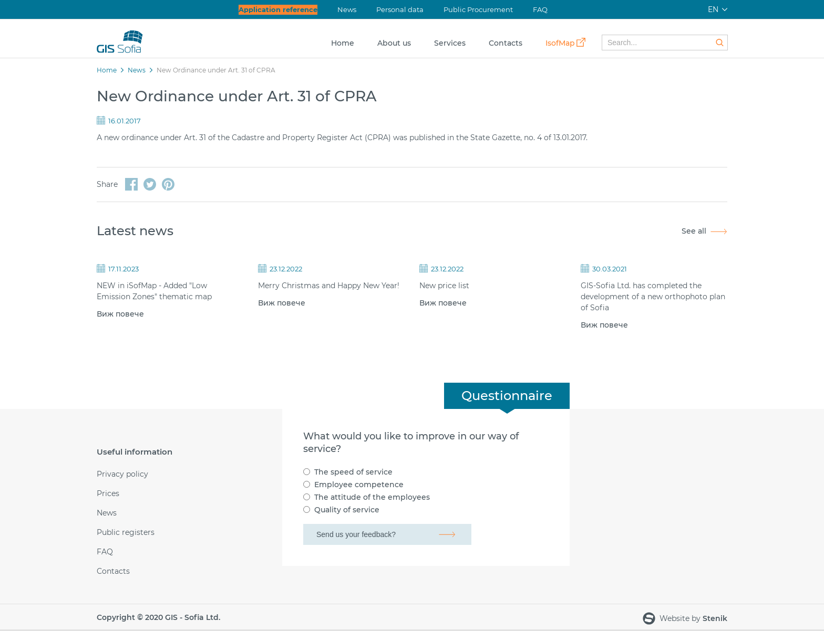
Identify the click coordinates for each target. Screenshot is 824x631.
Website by (685, 619)
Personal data (400, 9)
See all (694, 231)
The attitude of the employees (372, 497)
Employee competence (359, 484)
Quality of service (346, 509)
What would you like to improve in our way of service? (411, 442)
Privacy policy (122, 474)
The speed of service (353, 472)
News (346, 9)
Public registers (125, 532)
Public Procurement (478, 9)
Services (450, 43)
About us (394, 43)
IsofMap (560, 43)
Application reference (278, 9)
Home (342, 43)
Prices (108, 493)
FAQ (540, 9)
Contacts (505, 43)
